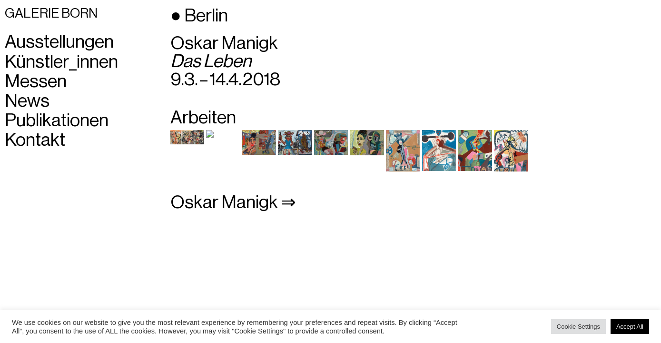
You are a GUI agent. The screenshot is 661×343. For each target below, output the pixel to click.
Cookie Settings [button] (578, 326)
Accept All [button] (629, 326)
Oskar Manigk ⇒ (233, 202)
